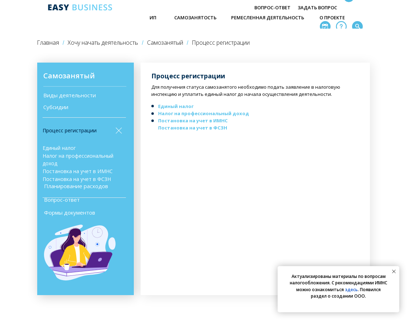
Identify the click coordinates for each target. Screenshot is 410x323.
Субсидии (55, 107)
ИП (153, 17)
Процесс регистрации (70, 130)
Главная (48, 42)
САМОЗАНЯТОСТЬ (195, 17)
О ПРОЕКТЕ (332, 17)
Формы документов (69, 212)
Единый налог (59, 148)
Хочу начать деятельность (103, 42)
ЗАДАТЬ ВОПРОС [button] (317, 7)
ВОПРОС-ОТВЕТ (272, 7)
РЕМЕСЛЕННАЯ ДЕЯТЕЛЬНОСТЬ (267, 17)
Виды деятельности (69, 95)
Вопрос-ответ (62, 199)
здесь (351, 290)
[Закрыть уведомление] (393, 271)
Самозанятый (165, 42)
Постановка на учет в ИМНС (78, 171)
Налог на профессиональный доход (203, 113)
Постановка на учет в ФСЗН (77, 179)
